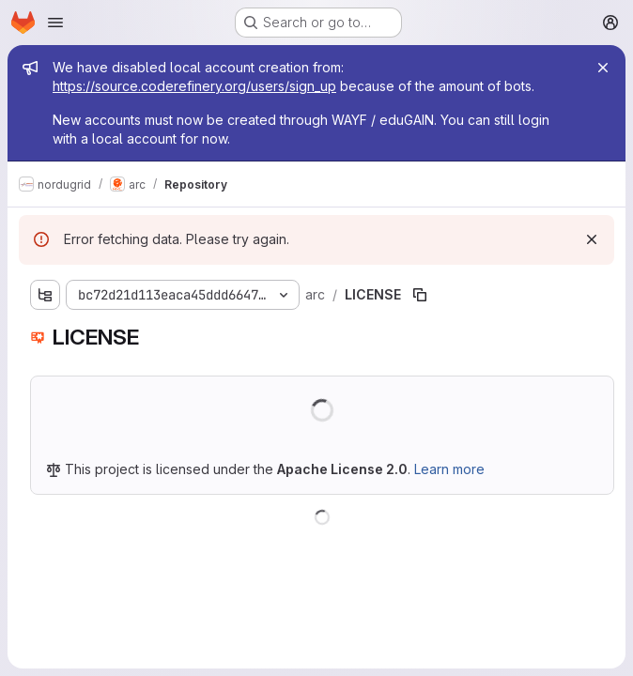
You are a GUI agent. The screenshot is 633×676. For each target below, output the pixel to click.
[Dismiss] (591, 239)
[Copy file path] (420, 295)
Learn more (449, 469)
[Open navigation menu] (55, 23)
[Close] (603, 67)
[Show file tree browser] (45, 295)
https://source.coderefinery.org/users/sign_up (194, 86)
